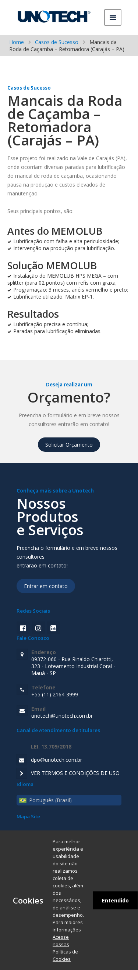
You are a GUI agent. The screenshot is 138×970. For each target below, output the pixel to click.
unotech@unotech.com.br (76, 712)
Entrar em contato (46, 586)
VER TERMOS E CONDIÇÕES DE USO (75, 772)
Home (16, 42)
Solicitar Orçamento (69, 444)
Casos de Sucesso (56, 42)
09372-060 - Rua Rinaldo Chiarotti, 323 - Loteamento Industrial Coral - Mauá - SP (76, 663)
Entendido (115, 900)
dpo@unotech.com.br (56, 759)
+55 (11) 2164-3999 (76, 691)
